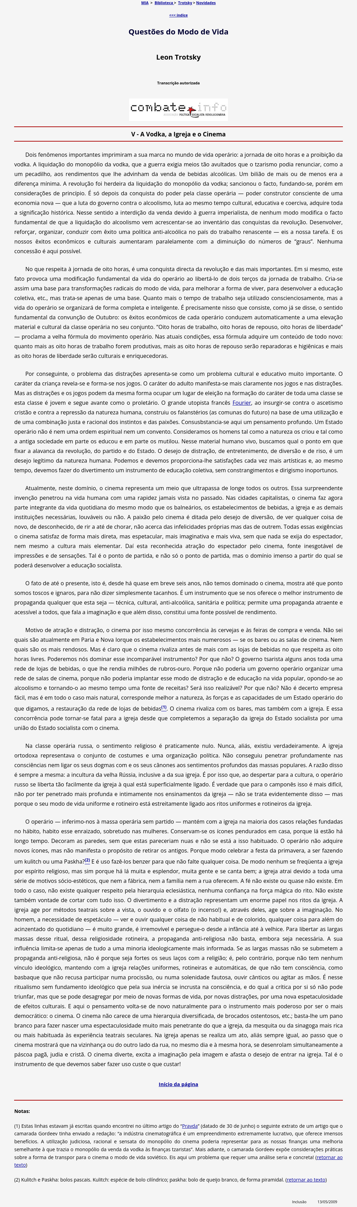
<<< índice (178, 15)
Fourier (241, 402)
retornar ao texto (306, 1179)
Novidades (206, 2)
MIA (144, 2)
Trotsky (185, 2)
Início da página (178, 1084)
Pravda (190, 1126)
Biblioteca (164, 2)
